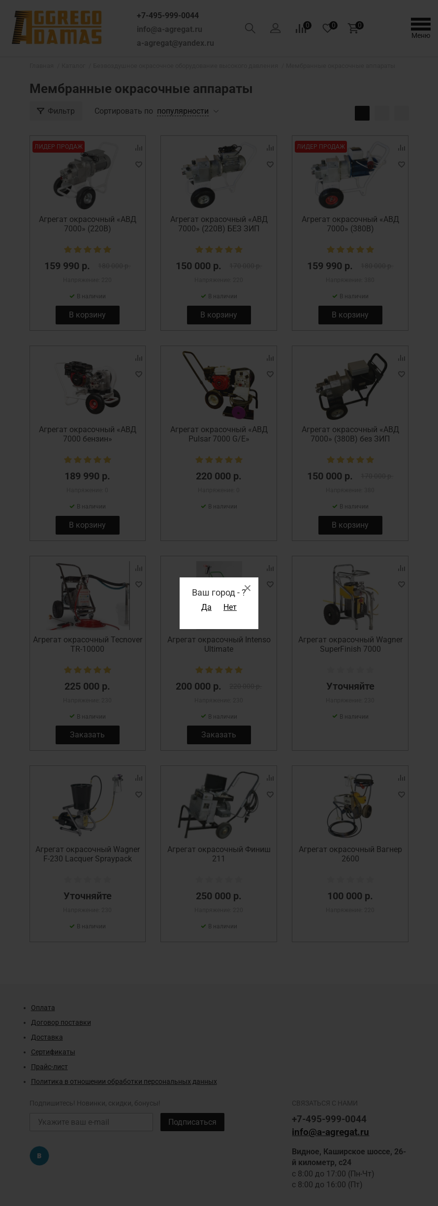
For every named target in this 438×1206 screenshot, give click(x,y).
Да (206, 607)
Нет (230, 607)
